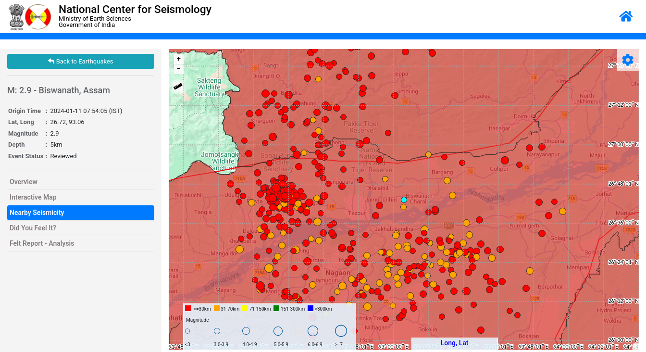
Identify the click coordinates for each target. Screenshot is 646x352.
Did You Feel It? (33, 228)
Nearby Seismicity (37, 212)
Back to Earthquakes (80, 61)
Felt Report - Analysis (42, 243)
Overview (23, 182)
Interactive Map (33, 197)
